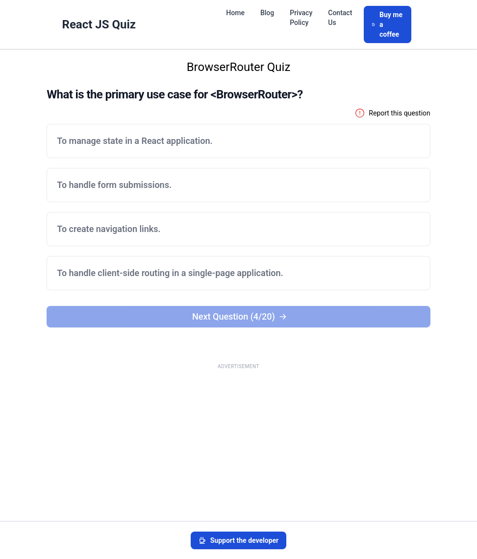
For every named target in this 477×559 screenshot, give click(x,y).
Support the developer (239, 540)
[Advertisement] (238, 442)
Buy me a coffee (387, 24)
